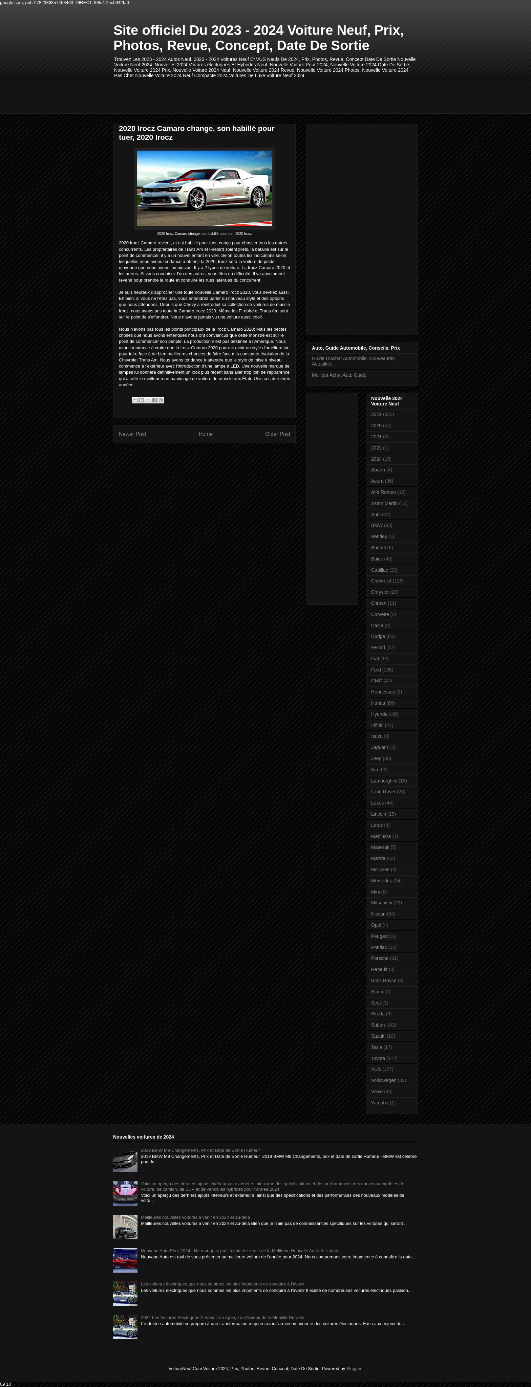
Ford (376, 670)
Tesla (376, 1047)
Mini (375, 892)
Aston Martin (384, 503)
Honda (378, 703)
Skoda (378, 1013)
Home (206, 434)
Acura (377, 481)
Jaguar (378, 747)
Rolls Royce (384, 980)
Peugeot (380, 936)
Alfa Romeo (383, 492)
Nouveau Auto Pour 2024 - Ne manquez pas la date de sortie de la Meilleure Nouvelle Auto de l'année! (241, 1250)
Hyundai (379, 714)
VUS (376, 1069)
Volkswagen (384, 1080)
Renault (379, 969)
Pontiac (379, 947)
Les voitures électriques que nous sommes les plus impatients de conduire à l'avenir (223, 1283)
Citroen (378, 603)
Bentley (379, 536)
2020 (376, 425)
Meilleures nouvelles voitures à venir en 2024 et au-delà (195, 1217)
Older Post (277, 434)
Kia (374, 769)
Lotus (377, 825)
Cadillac (379, 570)
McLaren (380, 869)
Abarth (378, 469)
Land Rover (383, 791)
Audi (376, 514)
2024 (376, 459)
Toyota (378, 1058)
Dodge (378, 636)
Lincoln (378, 814)
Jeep (376, 758)
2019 (376, 414)
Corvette (380, 614)
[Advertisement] (236, 97)
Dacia (377, 625)
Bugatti (378, 547)
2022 (376, 447)
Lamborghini (384, 781)
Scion (377, 991)
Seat (376, 1003)
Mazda (378, 858)
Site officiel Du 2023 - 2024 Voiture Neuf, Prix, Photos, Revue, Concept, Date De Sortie (258, 38)
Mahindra (381, 836)
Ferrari (378, 647)
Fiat (375, 658)
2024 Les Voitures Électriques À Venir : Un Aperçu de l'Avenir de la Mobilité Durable (222, 1317)
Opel (376, 925)
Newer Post (132, 434)
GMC (376, 680)
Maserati (380, 847)
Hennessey (383, 692)
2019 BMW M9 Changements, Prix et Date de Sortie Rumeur (200, 1150)
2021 (376, 436)
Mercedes (381, 880)
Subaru (378, 1025)
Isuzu (376, 736)
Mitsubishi (381, 902)
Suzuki (378, 1036)
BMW (377, 525)
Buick (377, 559)
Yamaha (379, 1102)
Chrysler (380, 592)
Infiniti (377, 725)
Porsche (379, 958)
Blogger (353, 1368)
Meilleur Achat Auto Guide (339, 375)
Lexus (377, 803)
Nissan (378, 914)
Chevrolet (381, 581)
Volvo (377, 1091)
